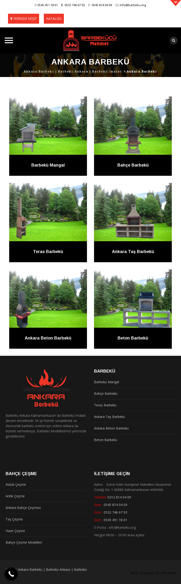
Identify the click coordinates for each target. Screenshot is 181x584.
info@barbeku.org (133, 5)
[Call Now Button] (11, 573)
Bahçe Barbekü (133, 165)
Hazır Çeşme (15, 530)
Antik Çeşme (15, 496)
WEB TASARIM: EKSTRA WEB (153, 573)
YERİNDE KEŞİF (25, 18)
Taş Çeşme (14, 519)
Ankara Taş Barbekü (133, 251)
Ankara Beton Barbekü (48, 338)
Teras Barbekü (48, 251)
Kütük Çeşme (16, 484)
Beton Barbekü (133, 338)
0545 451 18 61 (47, 5)
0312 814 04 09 (119, 497)
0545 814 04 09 (102, 5)
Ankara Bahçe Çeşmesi (23, 507)
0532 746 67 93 (75, 5)
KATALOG (54, 18)
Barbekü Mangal (48, 165)
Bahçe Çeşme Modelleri (24, 542)
